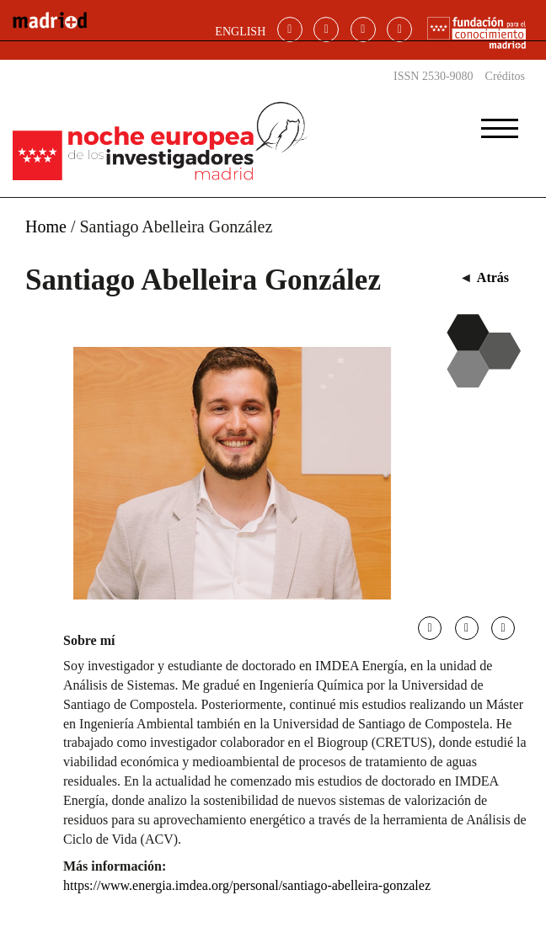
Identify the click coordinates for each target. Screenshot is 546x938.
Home (46, 226)
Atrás (493, 277)
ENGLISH (240, 31)
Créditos (505, 76)
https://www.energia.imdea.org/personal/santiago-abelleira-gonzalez (247, 885)
